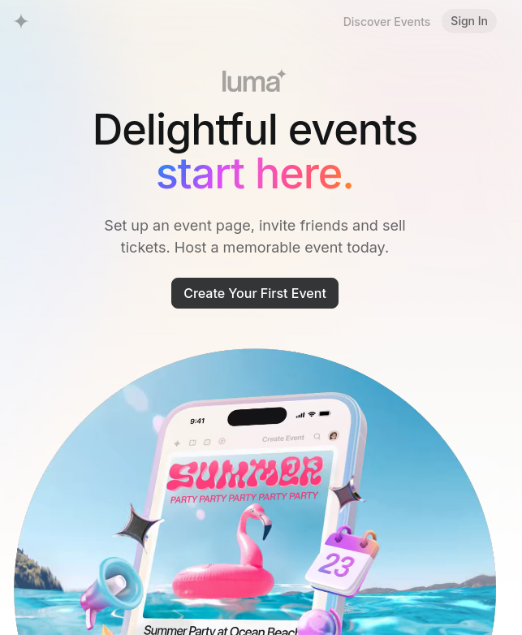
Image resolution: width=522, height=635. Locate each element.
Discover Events (387, 21)
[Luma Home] (22, 21)
